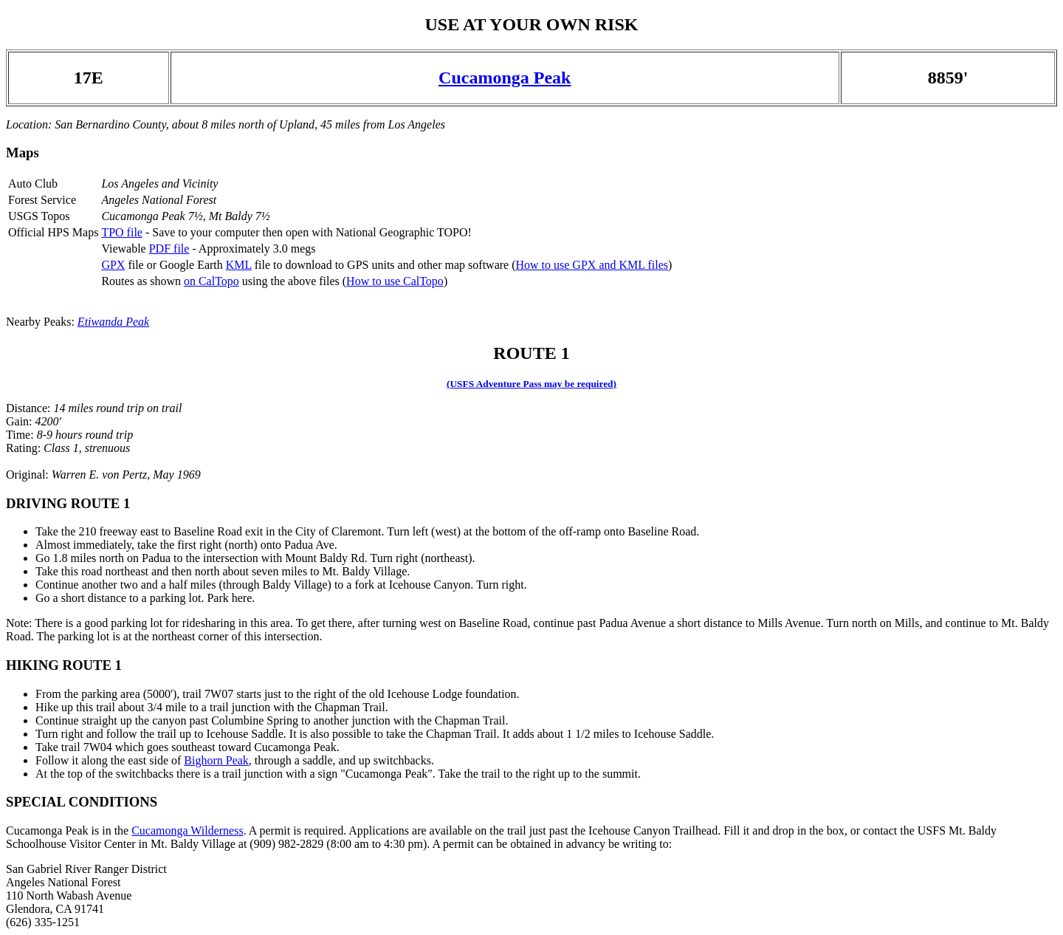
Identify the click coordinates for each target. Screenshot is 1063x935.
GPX (113, 264)
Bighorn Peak (216, 760)
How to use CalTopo (395, 281)
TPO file (121, 232)
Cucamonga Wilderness (187, 830)
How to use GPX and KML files (591, 264)
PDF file (169, 248)
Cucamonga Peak (504, 77)
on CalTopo (211, 281)
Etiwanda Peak (113, 321)
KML (239, 264)
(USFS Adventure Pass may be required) (531, 383)
